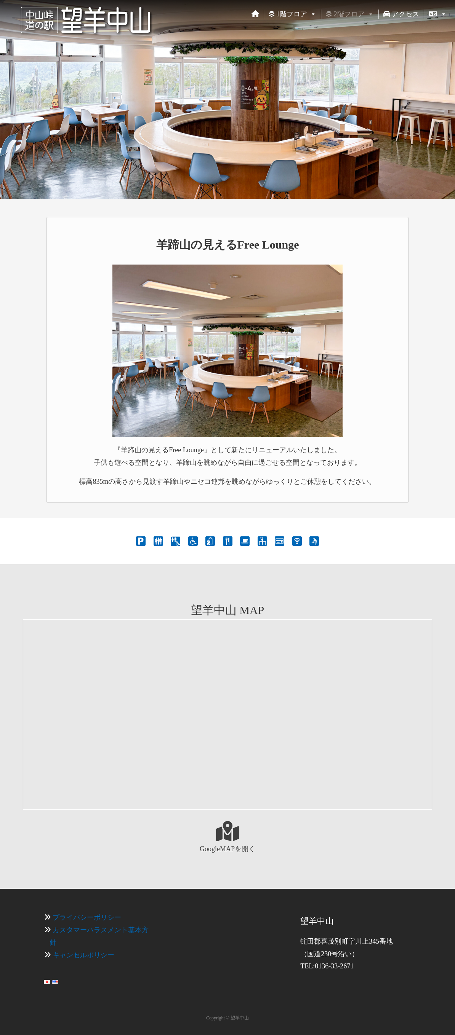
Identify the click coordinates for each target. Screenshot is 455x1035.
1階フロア (293, 14)
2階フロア (350, 14)
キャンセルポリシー (83, 955)
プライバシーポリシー (87, 917)
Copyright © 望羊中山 (227, 1018)
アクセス (401, 14)
